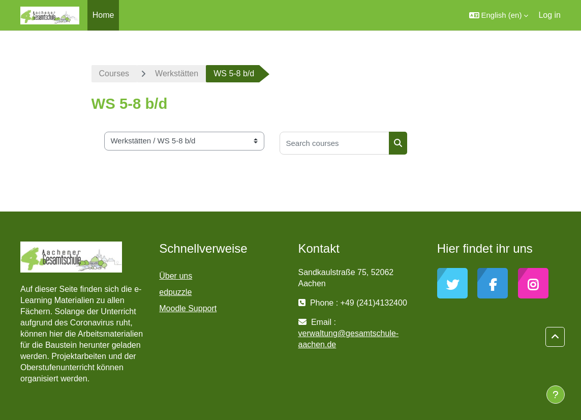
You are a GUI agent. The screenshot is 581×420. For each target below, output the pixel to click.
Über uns (175, 276)
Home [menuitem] (103, 15)
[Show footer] (555, 394)
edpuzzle (175, 292)
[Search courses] (334, 143)
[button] (499, 15)
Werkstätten (176, 73)
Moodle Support (188, 308)
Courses (114, 73)
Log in (549, 15)
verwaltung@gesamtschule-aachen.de (348, 339)
